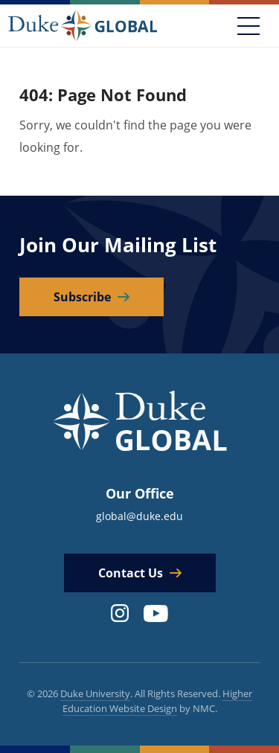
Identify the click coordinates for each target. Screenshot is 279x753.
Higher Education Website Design (157, 701)
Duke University (95, 693)
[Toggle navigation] (248, 26)
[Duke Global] (82, 25)
